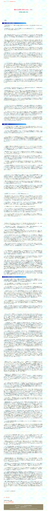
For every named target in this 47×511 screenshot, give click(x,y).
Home (5, 1)
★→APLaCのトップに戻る (9, 502)
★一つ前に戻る (7, 497)
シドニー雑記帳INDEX (11, 1)
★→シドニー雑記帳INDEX (9, 501)
